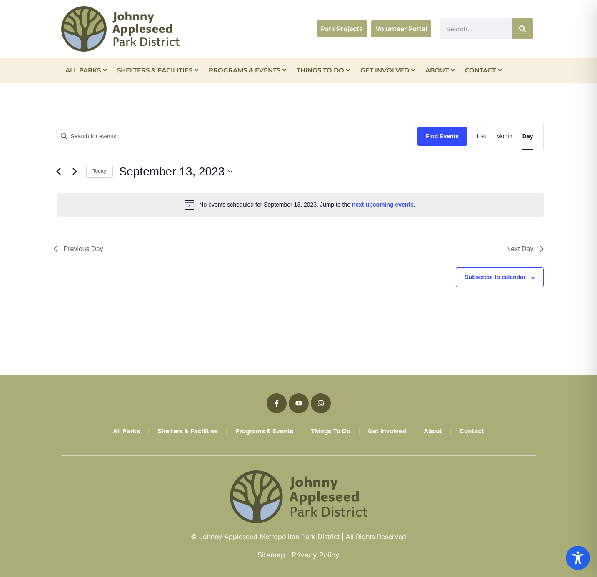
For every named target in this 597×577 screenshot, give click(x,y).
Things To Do (323, 70)
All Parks (86, 70)
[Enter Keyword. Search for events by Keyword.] (235, 136)
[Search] (522, 28)
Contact (483, 70)
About (440, 70)
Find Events (442, 136)
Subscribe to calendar (495, 277)
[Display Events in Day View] (527, 136)
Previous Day (78, 248)
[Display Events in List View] (481, 136)
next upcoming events (383, 204)
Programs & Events (247, 70)
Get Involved (387, 70)
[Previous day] (59, 172)
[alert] (300, 204)
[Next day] (75, 172)
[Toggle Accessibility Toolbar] (578, 558)
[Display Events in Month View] (504, 136)
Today (99, 171)
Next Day (525, 248)
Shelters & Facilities (157, 70)
